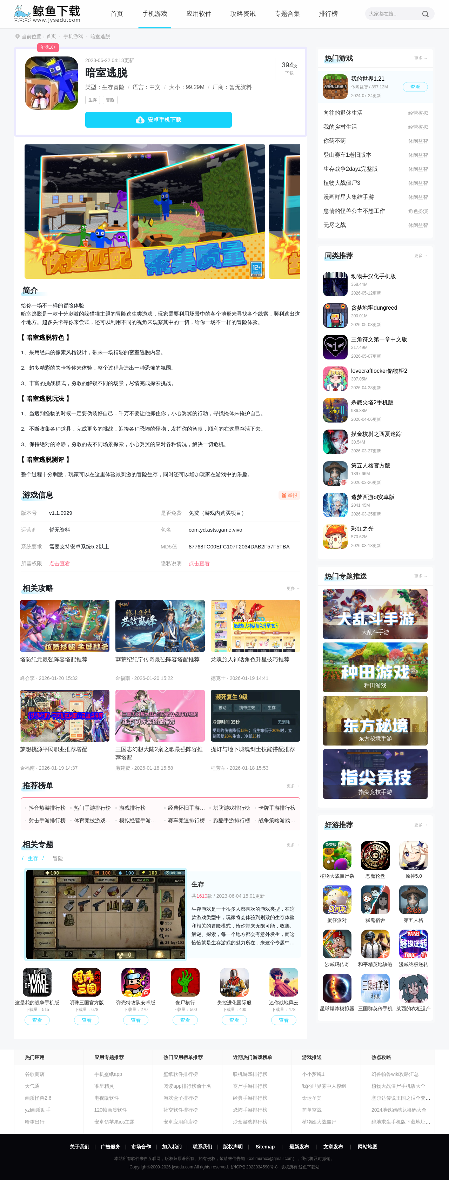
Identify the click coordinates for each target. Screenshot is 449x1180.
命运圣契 (312, 1098)
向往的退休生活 (343, 113)
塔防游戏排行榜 (231, 808)
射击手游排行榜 (47, 820)
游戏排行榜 (132, 808)
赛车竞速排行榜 (186, 820)
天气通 (32, 1086)
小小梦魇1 (313, 1074)
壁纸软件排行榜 (180, 1074)
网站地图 (367, 1146)
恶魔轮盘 (375, 860)
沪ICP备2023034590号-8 (254, 1167)
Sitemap (265, 1146)
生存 (92, 99)
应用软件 (199, 13)
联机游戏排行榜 (250, 1074)
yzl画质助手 (38, 1110)
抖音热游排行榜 (47, 808)
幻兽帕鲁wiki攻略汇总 (395, 1074)
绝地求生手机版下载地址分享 (403, 1122)
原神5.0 (413, 860)
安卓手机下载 (164, 120)
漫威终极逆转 (413, 948)
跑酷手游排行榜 (231, 820)
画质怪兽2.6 (38, 1098)
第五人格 (413, 904)
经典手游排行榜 (250, 1098)
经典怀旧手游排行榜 (187, 808)
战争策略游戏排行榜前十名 (277, 820)
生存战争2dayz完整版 (350, 169)
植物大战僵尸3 (341, 183)
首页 (116, 13)
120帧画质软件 (110, 1110)
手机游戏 (154, 13)
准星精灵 (104, 1086)
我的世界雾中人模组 (324, 1086)
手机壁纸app (108, 1074)
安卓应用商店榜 (180, 1122)
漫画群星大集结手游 (348, 197)
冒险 (110, 99)
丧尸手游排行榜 (250, 1086)
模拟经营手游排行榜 (138, 820)
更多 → (293, 588)
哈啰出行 (35, 1122)
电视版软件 (106, 1098)
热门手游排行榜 (92, 808)
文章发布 (333, 1146)
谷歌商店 (35, 1074)
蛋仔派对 (337, 904)
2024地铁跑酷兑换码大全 (399, 1110)
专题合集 (287, 13)
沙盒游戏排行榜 (250, 1122)
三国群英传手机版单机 (375, 994)
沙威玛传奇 (337, 948)
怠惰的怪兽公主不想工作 (354, 211)
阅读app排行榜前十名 (187, 1086)
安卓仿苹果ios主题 (114, 1122)
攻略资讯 (243, 13)
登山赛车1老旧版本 (347, 155)
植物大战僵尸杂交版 (337, 861)
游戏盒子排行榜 (180, 1098)
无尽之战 (334, 225)
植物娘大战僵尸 (319, 1122)
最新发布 (299, 1146)
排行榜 (328, 13)
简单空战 (312, 1110)
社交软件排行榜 (180, 1110)
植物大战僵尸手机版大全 (398, 1086)
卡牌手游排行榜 (277, 808)
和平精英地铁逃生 (375, 950)
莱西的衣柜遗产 (413, 992)
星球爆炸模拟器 (337, 992)
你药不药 (334, 141)
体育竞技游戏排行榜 (93, 820)
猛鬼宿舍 (375, 904)
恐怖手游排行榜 (250, 1110)
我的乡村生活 (340, 127)
